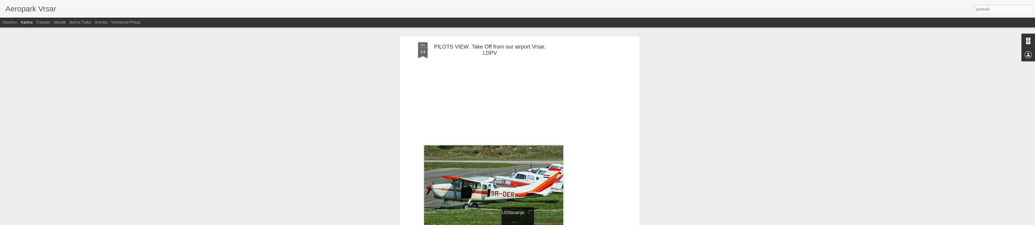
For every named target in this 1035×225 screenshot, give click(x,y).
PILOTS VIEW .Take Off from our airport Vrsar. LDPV (490, 50)
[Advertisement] (591, 127)
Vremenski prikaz (125, 22)
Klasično (10, 22)
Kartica (27, 22)
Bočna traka (80, 22)
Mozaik (60, 22)
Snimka (101, 22)
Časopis (43, 22)
